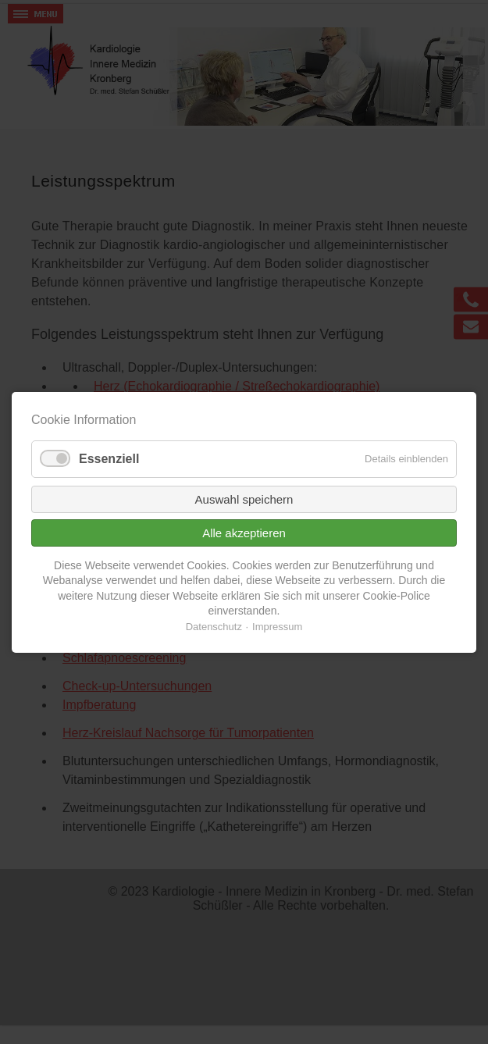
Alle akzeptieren (244, 532)
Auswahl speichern (244, 498)
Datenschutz (214, 626)
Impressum (277, 626)
